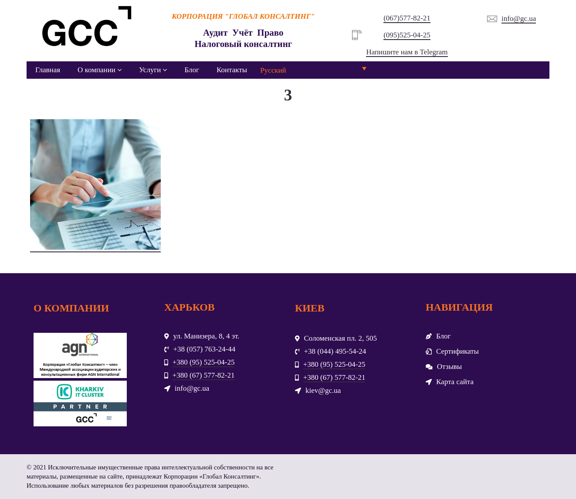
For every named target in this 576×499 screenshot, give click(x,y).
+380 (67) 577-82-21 (204, 375)
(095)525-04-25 (406, 35)
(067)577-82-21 (406, 18)
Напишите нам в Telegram (406, 52)
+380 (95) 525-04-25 (204, 362)
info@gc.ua (518, 18)
